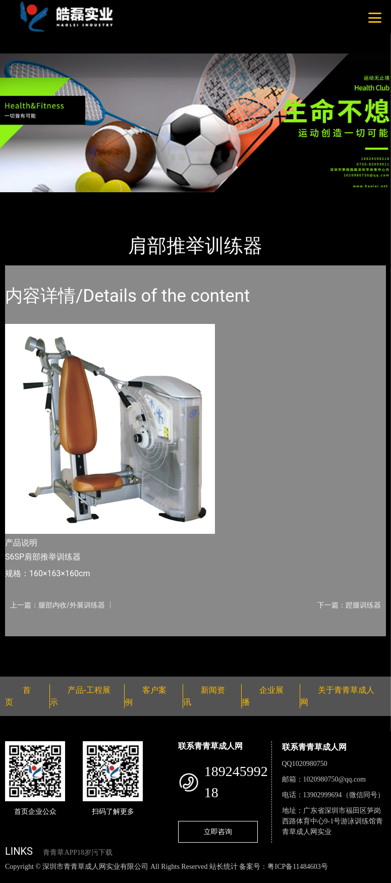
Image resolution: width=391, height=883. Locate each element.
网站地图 (15, 877)
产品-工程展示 (65, 199)
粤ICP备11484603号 (297, 866)
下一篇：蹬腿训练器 (349, 605)
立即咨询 (218, 831)
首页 (22, 199)
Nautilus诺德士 (126, 199)
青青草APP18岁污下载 (78, 852)
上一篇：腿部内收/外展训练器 (57, 605)
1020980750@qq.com (334, 779)
